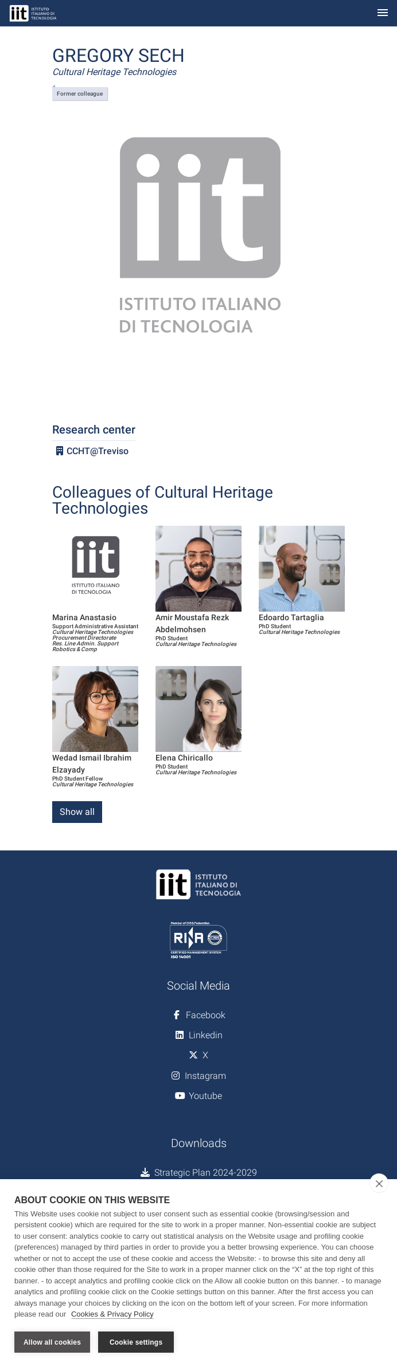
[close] (378, 1183)
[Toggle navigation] (382, 13)
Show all (77, 811)
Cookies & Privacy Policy (112, 1314)
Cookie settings (136, 1342)
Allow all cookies (52, 1342)
